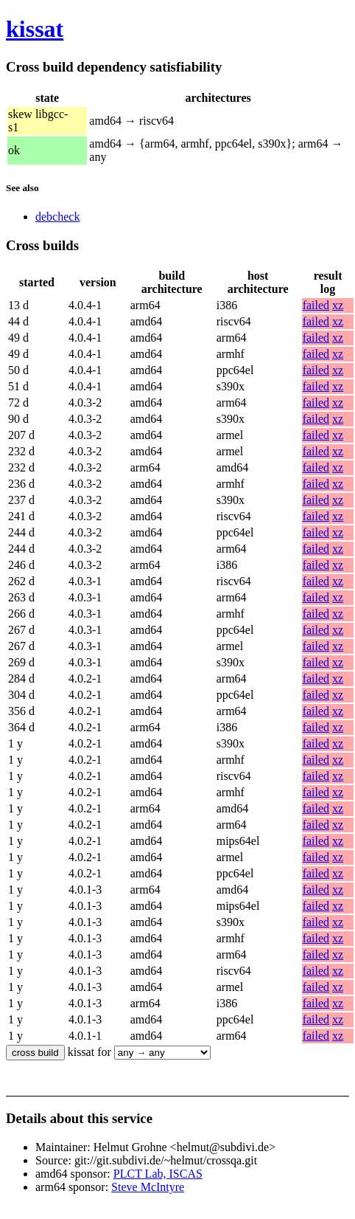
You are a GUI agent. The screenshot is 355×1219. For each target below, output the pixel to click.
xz (337, 305)
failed (316, 305)
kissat (34, 28)
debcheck (57, 216)
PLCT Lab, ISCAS (158, 1173)
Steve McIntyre (147, 1187)
